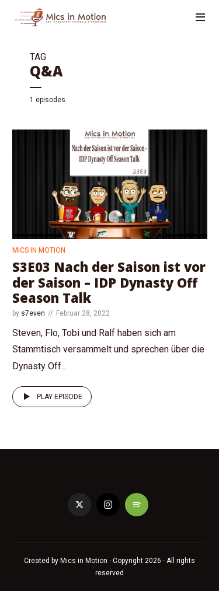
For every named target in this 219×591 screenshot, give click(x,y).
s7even (33, 313)
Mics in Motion (38, 250)
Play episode (50, 397)
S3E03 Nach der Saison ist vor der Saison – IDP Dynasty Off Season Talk (109, 282)
